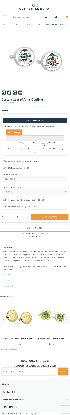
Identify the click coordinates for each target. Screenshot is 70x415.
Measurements (9, 286)
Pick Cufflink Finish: (11, 174)
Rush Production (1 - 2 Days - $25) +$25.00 (23, 200)
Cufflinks (4, 25)
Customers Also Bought (9, 349)
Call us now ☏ (42, 361)
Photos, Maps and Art (34, 25)
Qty (4, 217)
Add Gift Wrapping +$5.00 (16, 168)
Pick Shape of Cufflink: (13, 187)
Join (63, 371)
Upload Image (14, 132)
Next (67, 320)
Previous (3, 320)
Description (8, 247)
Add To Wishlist (35, 228)
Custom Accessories (17, 25)
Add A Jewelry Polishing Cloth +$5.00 (21, 206)
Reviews (7, 274)
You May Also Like (7, 296)
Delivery (7, 280)
